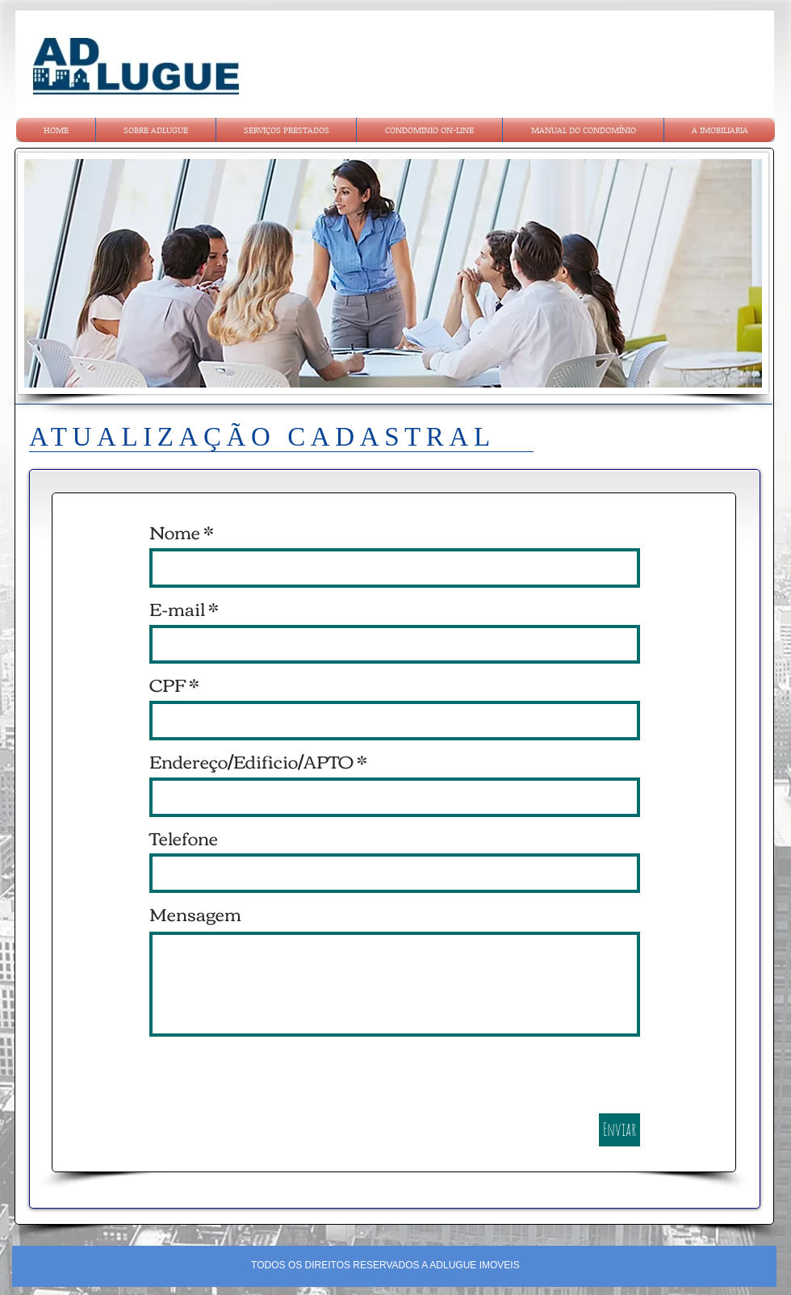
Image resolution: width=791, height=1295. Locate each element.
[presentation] (272, 1081)
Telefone (183, 837)
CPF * (174, 684)
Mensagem (195, 913)
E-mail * (184, 608)
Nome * (181, 531)
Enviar (619, 1129)
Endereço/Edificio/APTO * (258, 760)
